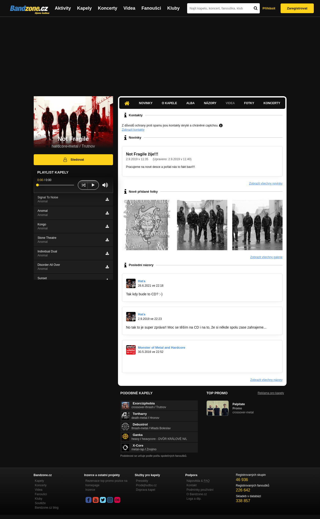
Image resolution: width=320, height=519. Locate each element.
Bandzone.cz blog (46, 507)
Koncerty (107, 8)
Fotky (249, 103)
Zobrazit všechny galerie (266, 257)
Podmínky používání (200, 489)
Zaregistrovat (297, 8)
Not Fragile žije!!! (142, 154)
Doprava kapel (145, 489)
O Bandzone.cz (197, 494)
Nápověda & (198, 481)
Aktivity (63, 8)
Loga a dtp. (194, 498)
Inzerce (90, 489)
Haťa (141, 281)
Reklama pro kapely (271, 393)
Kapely (84, 8)
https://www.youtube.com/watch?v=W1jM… (159, 361)
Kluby (173, 8)
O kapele (169, 103)
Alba (190, 103)
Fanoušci (151, 8)
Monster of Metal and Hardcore (161, 347)
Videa (129, 8)
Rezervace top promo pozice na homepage (106, 483)
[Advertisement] (160, 54)
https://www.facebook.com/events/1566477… (161, 365)
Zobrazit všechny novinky (266, 183)
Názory (210, 103)
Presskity (142, 481)
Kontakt (192, 485)
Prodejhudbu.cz (146, 485)
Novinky (146, 103)
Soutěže (40, 503)
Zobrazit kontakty (133, 129)
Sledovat (73, 159)
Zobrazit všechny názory (266, 380)
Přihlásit (268, 8)
